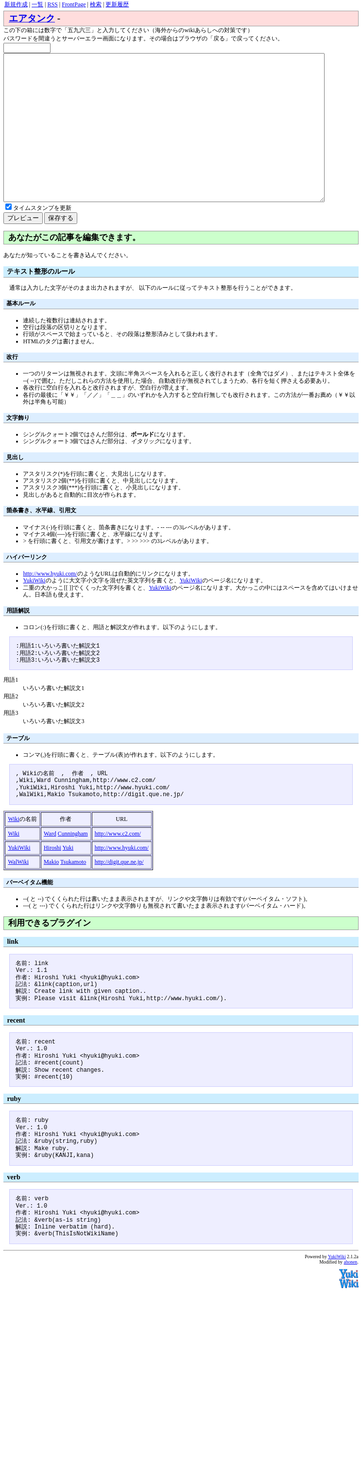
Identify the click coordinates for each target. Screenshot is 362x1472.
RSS (52, 4)
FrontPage (74, 4)
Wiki (13, 848)
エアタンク (32, 18)
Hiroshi (52, 877)
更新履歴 (117, 4)
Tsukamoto (73, 891)
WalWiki (18, 891)
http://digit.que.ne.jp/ (119, 891)
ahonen (350, 1291)
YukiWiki (34, 609)
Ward (50, 862)
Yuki (68, 877)
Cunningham (73, 862)
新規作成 (16, 4)
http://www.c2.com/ (118, 862)
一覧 (37, 4)
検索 (96, 4)
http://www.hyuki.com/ (50, 602)
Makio (51, 891)
